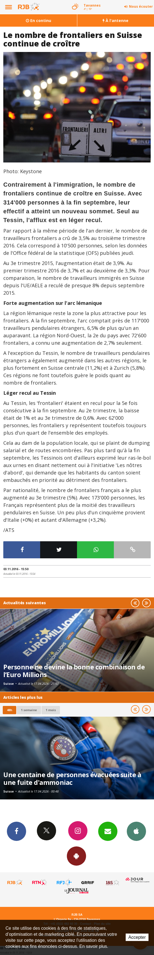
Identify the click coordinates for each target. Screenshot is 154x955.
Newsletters (107, 831)
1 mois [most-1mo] (51, 710)
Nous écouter (141, 6)
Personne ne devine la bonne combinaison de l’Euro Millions (74, 671)
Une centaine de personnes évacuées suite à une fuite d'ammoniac (72, 778)
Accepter (137, 937)
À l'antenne (115, 20)
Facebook (16, 831)
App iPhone (136, 831)
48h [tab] (9, 710)
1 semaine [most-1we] (29, 710)
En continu (38, 20)
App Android (76, 855)
